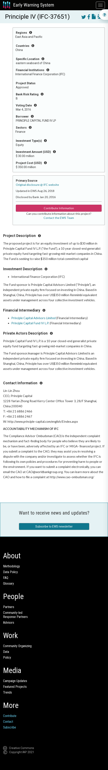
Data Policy (10, 572)
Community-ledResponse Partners (15, 615)
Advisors (8, 623)
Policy (7, 657)
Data (6, 652)
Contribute (9, 716)
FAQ (5, 578)
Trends (7, 692)
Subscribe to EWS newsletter (54, 526)
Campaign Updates (15, 681)
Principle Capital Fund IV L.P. (30, 323)
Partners (8, 607)
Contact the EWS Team (59, 217)
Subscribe (9, 727)
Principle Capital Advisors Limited (33, 318)
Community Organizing (17, 646)
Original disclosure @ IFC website (37, 184)
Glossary (8, 583)
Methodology (11, 566)
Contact (8, 722)
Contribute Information (59, 208)
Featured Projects (15, 687)
